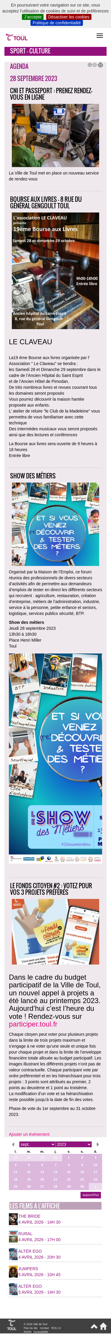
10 (95, 1165)
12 (28, 1172)
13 (42, 1172)
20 (42, 1179)
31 (55, 1157)
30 (42, 1157)
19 (28, 1179)
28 (15, 1157)
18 (15, 1179)
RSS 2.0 (56, 1328)
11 (15, 1172)
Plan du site (31, 1328)
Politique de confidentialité (57, 22)
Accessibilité (40, 1331)
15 (68, 1172)
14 (55, 1172)
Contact (44, 1328)
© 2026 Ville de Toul (35, 1324)
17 (95, 1172)
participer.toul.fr (33, 1024)
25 (15, 1186)
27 (42, 1186)
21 (55, 1179)
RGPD (27, 1331)
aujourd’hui (91, 1195)
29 (28, 1157)
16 (82, 1172)
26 (28, 1186)
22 (68, 1179)
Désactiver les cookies (68, 17)
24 (95, 1179)
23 (82, 1179)
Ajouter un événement (29, 1134)
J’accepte (32, 17)
